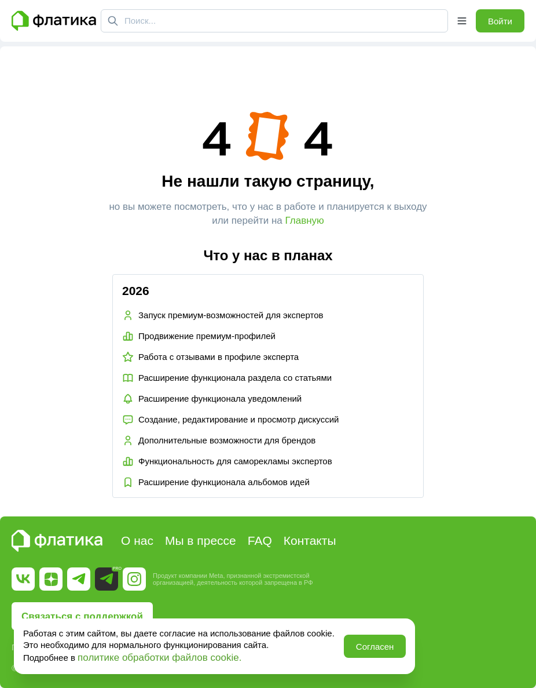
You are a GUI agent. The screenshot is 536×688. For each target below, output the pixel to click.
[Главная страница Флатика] (54, 20)
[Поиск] (113, 21)
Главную (304, 220)
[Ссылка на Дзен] (51, 579)
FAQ (260, 540)
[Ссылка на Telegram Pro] (106, 579)
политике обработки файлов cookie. (159, 657)
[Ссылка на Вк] (23, 579)
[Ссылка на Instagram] (134, 579)
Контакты (310, 540)
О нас (137, 540)
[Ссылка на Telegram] (78, 579)
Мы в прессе (200, 540)
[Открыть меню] (462, 21)
